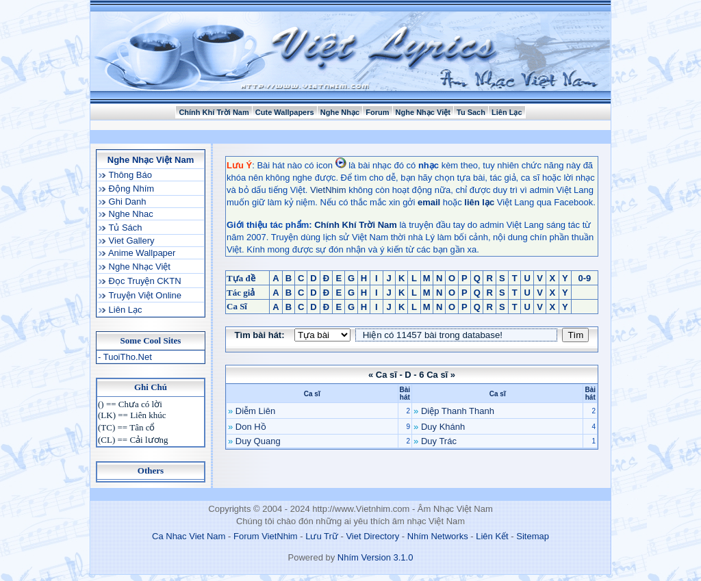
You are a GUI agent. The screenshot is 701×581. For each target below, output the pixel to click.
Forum (377, 112)
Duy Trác (439, 441)
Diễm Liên (255, 411)
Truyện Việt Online (143, 295)
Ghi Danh (126, 201)
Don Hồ (250, 427)
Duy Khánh (443, 427)
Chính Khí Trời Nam (213, 112)
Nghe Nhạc (339, 112)
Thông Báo (129, 175)
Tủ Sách (124, 227)
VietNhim (328, 190)
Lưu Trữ (321, 536)
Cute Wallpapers (284, 112)
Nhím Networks (437, 536)
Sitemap (532, 536)
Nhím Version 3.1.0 (375, 557)
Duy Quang (258, 441)
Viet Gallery (130, 240)
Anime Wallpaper (140, 253)
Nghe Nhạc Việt (423, 112)
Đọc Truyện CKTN (143, 281)
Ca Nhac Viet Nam (188, 536)
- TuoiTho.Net (125, 357)
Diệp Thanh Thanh (457, 411)
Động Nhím (130, 188)
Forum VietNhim (265, 536)
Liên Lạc (507, 112)
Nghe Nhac (129, 214)
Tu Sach (471, 112)
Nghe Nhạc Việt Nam (150, 160)
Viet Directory (372, 536)
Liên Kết (492, 536)
